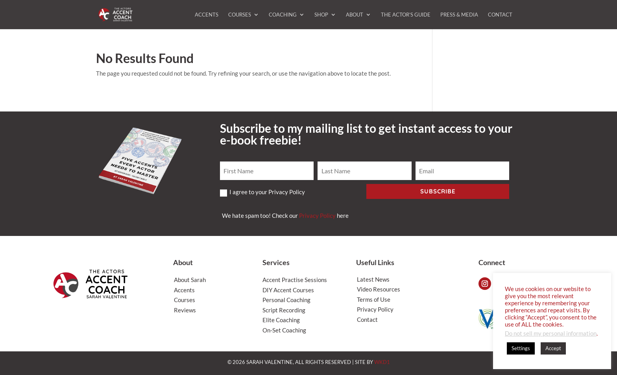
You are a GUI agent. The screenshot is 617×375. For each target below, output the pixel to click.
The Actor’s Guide (405, 15)
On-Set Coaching (284, 330)
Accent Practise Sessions (294, 279)
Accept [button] (553, 348)
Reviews (185, 310)
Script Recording (283, 310)
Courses (239, 15)
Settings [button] (521, 348)
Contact (500, 15)
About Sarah (190, 279)
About (354, 15)
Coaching (283, 15)
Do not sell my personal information (551, 333)
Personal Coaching (286, 299)
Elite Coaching (281, 319)
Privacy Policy (317, 215)
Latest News (373, 279)
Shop (321, 15)
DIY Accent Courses (288, 289)
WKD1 (382, 362)
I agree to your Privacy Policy (262, 192)
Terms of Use (373, 299)
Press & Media (459, 15)
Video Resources (378, 289)
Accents (206, 15)
